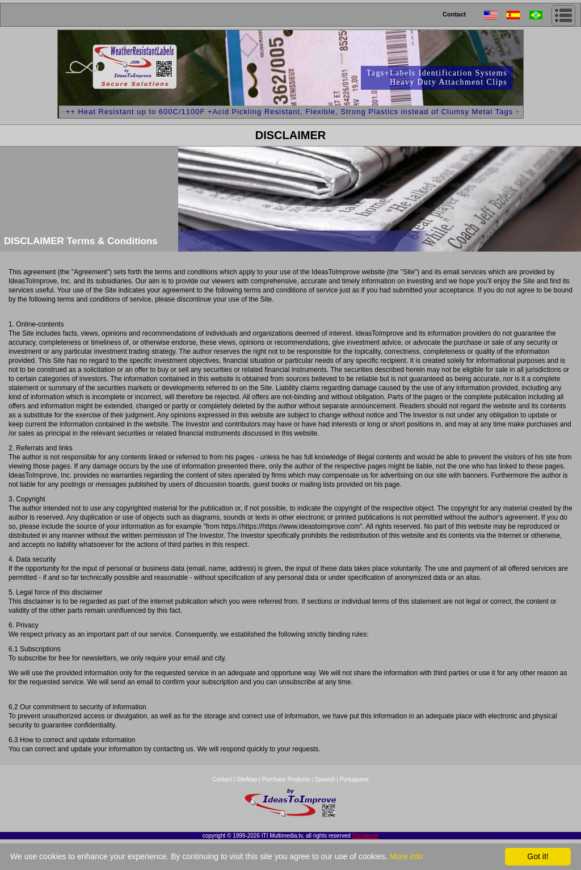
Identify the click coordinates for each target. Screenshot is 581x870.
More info (406, 856)
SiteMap (248, 779)
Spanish (324, 779)
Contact (454, 14)
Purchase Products (286, 779)
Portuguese (354, 779)
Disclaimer (365, 836)
